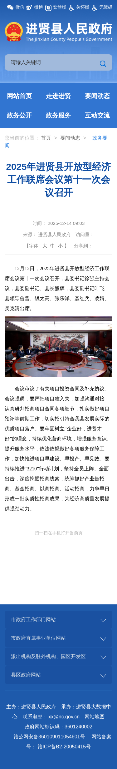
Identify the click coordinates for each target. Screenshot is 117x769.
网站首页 (19, 95)
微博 (38, 7)
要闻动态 (97, 95)
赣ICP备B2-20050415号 (64, 746)
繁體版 (59, 7)
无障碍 (105, 7)
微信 (20, 7)
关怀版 (82, 7)
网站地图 (95, 716)
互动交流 (97, 115)
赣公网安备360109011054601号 (49, 736)
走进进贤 (58, 95)
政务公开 (19, 115)
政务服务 (58, 115)
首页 (46, 138)
